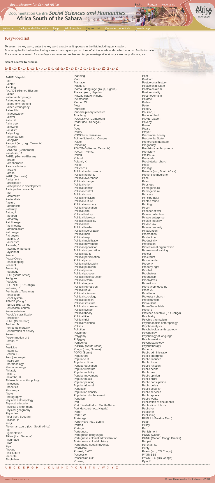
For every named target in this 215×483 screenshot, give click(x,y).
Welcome (8, 28)
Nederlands (168, 4)
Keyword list (93, 28)
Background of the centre (33, 28)
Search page (143, 28)
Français (152, 4)
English (139, 4)
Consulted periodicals (117, 28)
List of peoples (72, 28)
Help (56, 28)
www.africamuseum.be (17, 479)
